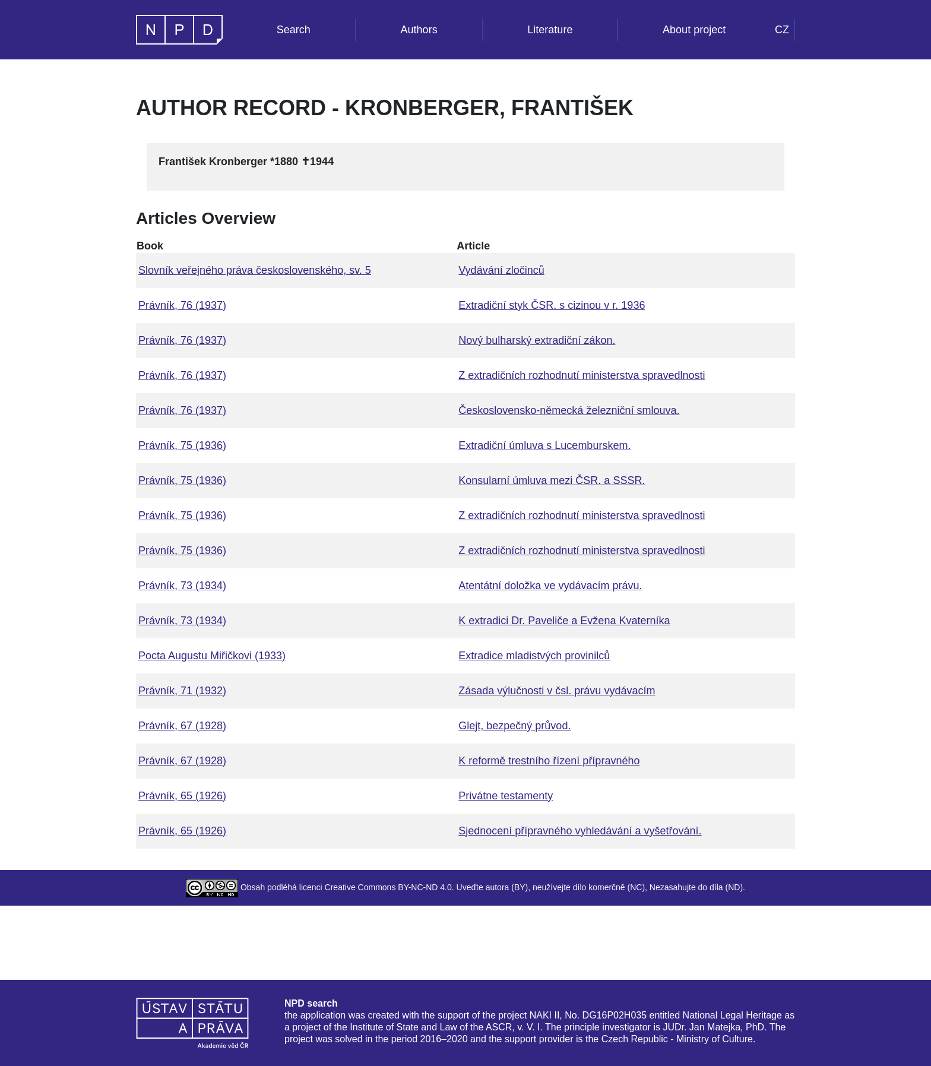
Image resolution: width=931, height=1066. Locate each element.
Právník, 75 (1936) (182, 445)
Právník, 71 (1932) (182, 691)
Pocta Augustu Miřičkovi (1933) (212, 656)
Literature (549, 30)
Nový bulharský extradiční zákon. (536, 340)
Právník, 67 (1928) (182, 726)
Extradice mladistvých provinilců (534, 656)
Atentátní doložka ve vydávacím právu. (550, 585)
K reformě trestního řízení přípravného (548, 761)
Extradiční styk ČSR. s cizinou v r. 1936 (551, 305)
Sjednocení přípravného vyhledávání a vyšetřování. (579, 831)
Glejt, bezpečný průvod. (514, 726)
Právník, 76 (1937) (182, 305)
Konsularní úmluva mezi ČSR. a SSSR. (551, 480)
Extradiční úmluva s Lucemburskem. (544, 445)
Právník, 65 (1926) (182, 796)
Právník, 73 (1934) (182, 585)
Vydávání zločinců (501, 270)
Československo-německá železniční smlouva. (568, 410)
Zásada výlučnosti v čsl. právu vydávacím (556, 691)
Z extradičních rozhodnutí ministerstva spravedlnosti (581, 375)
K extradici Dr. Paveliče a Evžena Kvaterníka (564, 621)
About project (694, 30)
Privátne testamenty (505, 796)
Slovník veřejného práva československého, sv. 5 (254, 270)
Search (294, 30)
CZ (782, 30)
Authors (419, 30)
